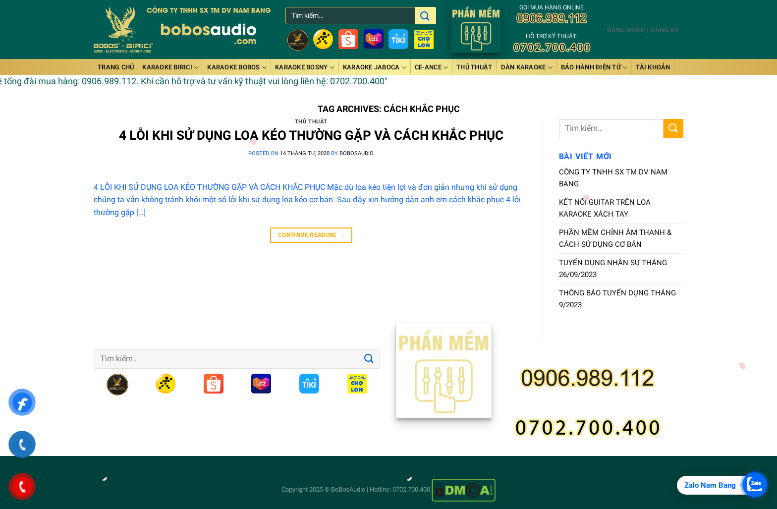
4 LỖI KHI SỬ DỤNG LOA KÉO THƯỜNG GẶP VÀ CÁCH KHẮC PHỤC (311, 135)
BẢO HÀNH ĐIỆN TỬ (594, 67)
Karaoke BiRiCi (170, 67)
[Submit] (673, 128)
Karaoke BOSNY (304, 67)
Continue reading (311, 235)
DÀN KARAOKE (527, 67)
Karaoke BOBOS (237, 67)
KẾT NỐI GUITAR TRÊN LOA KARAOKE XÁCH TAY (605, 208)
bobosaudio (356, 153)
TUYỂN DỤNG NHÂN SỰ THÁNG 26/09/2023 (613, 268)
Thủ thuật (474, 67)
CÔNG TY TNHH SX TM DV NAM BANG (613, 178)
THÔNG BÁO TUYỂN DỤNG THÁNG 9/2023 (617, 298)
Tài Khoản (653, 67)
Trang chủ (116, 67)
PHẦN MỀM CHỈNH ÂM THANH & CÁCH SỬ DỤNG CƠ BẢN (615, 238)
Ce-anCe (431, 67)
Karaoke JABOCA (374, 67)
